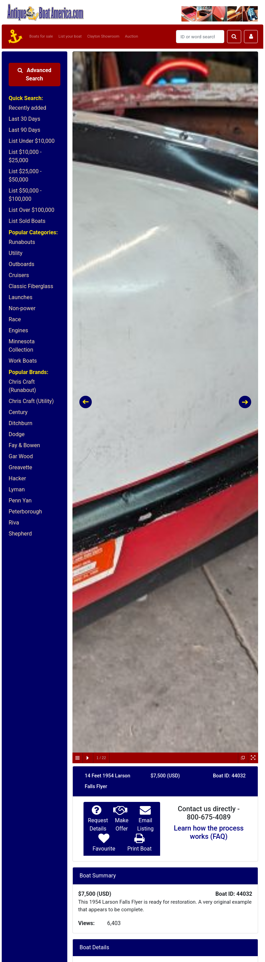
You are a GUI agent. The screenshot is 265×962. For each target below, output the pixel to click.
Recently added (27, 108)
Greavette (20, 467)
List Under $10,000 (32, 141)
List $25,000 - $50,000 (25, 175)
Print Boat (139, 848)
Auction (131, 36)
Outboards (21, 264)
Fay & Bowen (24, 445)
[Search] (200, 36)
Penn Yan (20, 500)
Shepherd (20, 533)
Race (15, 319)
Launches (20, 297)
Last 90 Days (24, 130)
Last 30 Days (24, 119)
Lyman (17, 489)
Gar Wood (21, 456)
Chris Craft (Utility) (31, 401)
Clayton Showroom (103, 36)
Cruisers (19, 275)
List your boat (70, 36)
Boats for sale (41, 36)
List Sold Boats (27, 221)
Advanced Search (34, 74)
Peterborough (25, 511)
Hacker (17, 478)
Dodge (16, 434)
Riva (14, 522)
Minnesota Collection (22, 345)
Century (18, 412)
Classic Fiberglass (31, 286)
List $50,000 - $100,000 (25, 194)
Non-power (22, 308)
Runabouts (22, 242)
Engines (18, 330)
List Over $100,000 (32, 210)
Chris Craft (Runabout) (22, 386)
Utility (15, 253)
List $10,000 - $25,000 (25, 156)
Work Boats (23, 360)
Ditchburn (20, 423)
